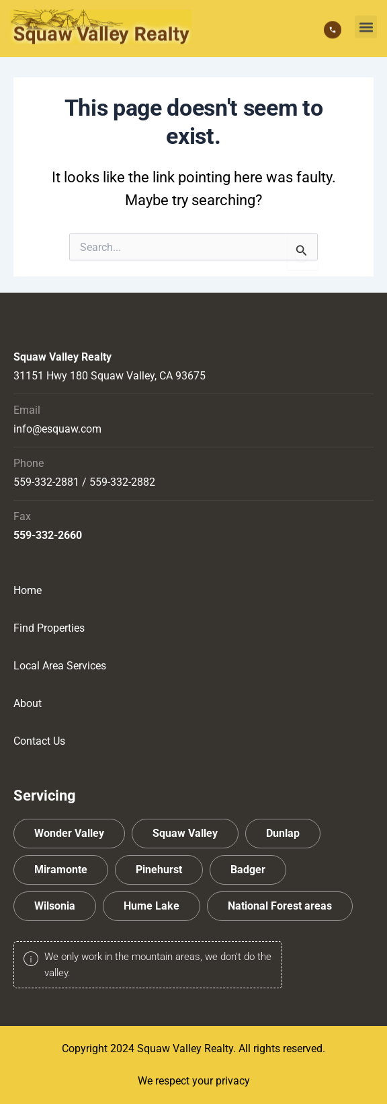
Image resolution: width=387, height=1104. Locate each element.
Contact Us (39, 741)
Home (27, 590)
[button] (366, 23)
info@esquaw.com (57, 428)
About (27, 703)
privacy (233, 1080)
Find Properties (49, 628)
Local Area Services (59, 665)
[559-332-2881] (332, 26)
